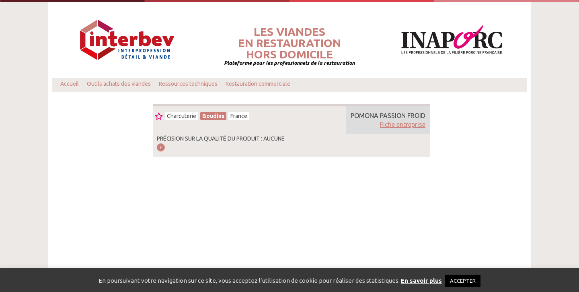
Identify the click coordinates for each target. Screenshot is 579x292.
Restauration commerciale (258, 84)
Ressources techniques (188, 84)
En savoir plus (421, 280)
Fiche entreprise (402, 124)
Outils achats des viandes (119, 84)
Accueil (69, 84)
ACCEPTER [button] (463, 281)
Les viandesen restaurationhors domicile (289, 43)
